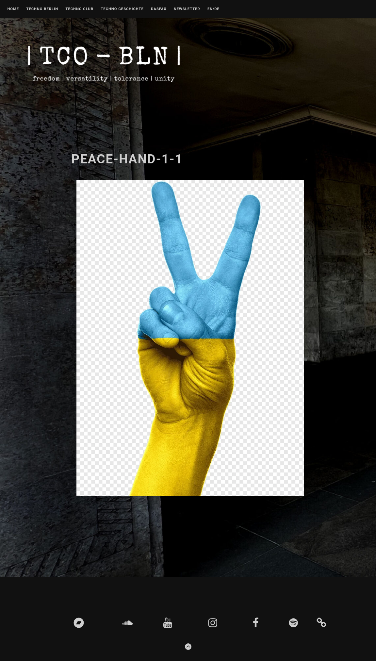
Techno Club (79, 9)
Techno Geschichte (122, 9)
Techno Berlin (42, 9)
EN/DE (213, 9)
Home (13, 9)
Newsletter (187, 9)
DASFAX (158, 9)
